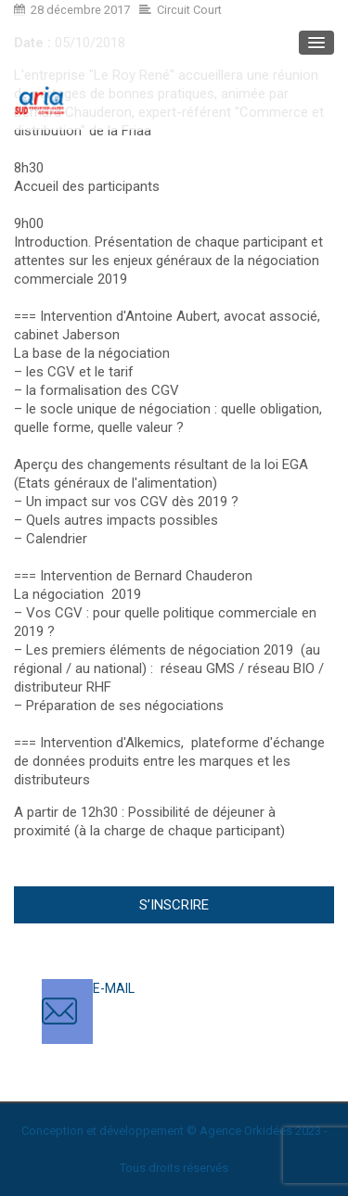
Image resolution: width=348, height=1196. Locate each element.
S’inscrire (174, 905)
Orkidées (268, 1131)
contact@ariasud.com (157, 1006)
